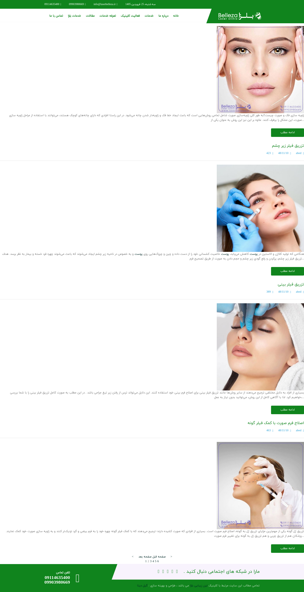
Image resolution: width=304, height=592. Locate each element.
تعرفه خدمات (107, 16)
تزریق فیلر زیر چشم (288, 146)
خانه (176, 16)
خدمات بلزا (74, 16)
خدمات (149, 16)
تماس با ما (56, 16)
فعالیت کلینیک (130, 16)
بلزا (191, 586)
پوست (254, 254)
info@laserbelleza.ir (106, 4)
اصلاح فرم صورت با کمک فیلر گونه (276, 423)
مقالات (90, 16)
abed (298, 153)
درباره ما (163, 16)
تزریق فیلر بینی (291, 284)
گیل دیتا (142, 586)
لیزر (205, 586)
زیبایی (198, 586)
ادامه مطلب (287, 132)
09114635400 (52, 4)
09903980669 (77, 4)
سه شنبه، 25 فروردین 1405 (140, 4)
